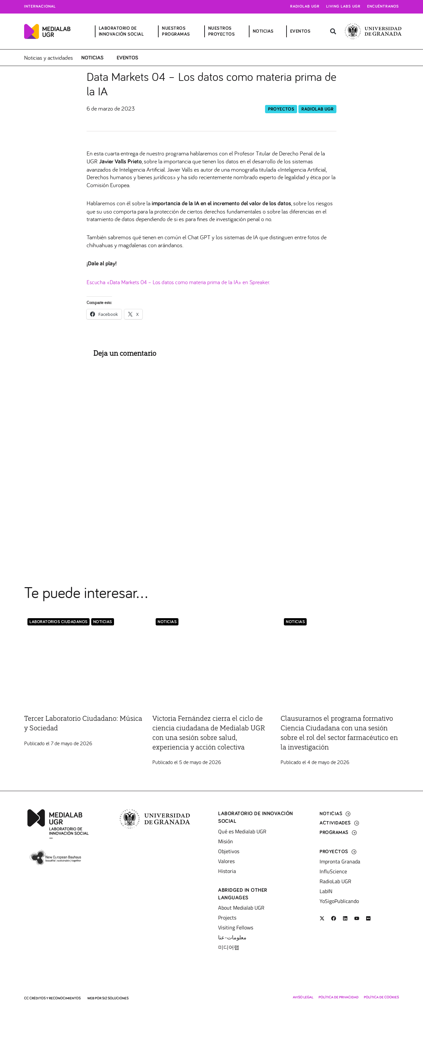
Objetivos (228, 850)
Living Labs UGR (343, 7)
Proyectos (281, 108)
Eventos (127, 57)
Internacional (40, 7)
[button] (332, 31)
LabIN (326, 890)
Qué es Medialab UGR (242, 830)
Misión (225, 840)
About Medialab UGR (241, 907)
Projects (227, 917)
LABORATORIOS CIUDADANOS (58, 621)
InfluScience (333, 871)
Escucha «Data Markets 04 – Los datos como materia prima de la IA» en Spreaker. (182, 281)
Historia (227, 870)
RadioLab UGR (317, 108)
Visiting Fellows (235, 927)
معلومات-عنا (232, 937)
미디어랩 (228, 947)
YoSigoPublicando (339, 900)
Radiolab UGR (305, 7)
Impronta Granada (340, 861)
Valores (226, 860)
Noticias (92, 57)
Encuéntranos (383, 7)
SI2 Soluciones (115, 998)
